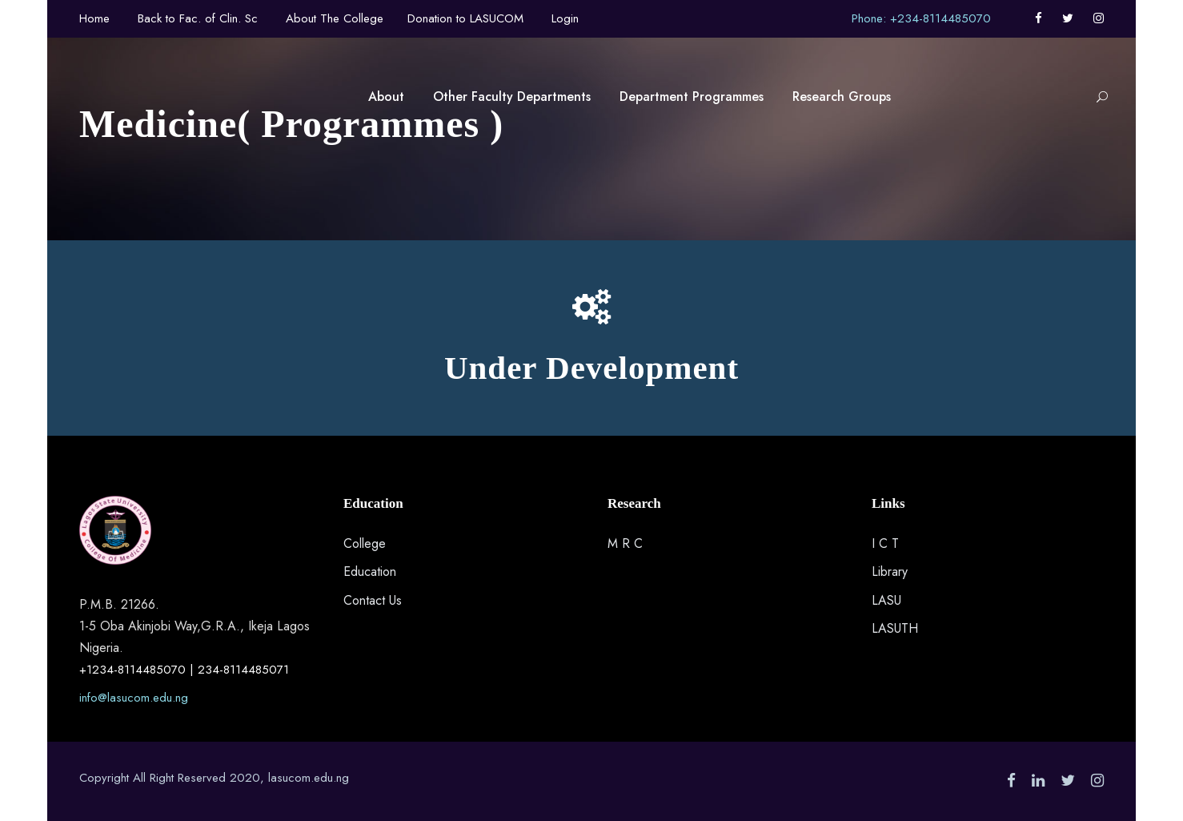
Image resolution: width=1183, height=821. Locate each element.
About (386, 96)
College (364, 543)
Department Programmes (692, 96)
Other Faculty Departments (512, 96)
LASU (886, 600)
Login (565, 18)
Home (94, 18)
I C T (885, 543)
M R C (625, 543)
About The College (334, 18)
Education (369, 571)
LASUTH (895, 628)
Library (890, 571)
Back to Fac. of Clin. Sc (198, 18)
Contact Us (372, 600)
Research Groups (841, 96)
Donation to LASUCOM (465, 18)
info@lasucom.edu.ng (133, 697)
